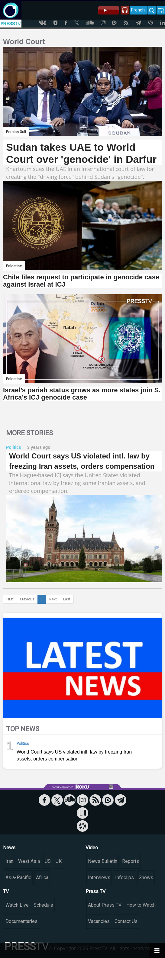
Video (92, 847)
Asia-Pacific (18, 877)
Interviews (99, 877)
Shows (146, 877)
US (48, 861)
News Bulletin (102, 861)
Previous (27, 599)
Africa (42, 877)
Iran (9, 861)
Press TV (95, 891)
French (138, 10)
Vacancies (99, 921)
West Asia (29, 861)
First (10, 599)
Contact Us (126, 921)
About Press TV (104, 905)
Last (66, 599)
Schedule (43, 905)
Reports (130, 861)
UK (59, 861)
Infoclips (124, 877)
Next (53, 599)
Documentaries (21, 921)
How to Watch (141, 905)
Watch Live (17, 905)
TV (6, 891)
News (9, 847)
